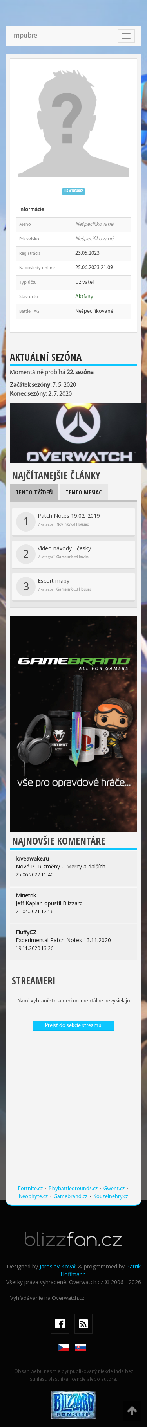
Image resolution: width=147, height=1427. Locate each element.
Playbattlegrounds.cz (73, 1189)
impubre (24, 36)
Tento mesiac (83, 492)
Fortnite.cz (30, 1189)
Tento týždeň (34, 492)
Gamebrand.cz (70, 1197)
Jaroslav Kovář (58, 1266)
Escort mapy (53, 586)
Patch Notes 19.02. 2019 (58, 522)
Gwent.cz (114, 1189)
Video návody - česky (53, 554)
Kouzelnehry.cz (110, 1197)
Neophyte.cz (33, 1197)
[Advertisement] (73, 1111)
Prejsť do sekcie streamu (73, 1026)
